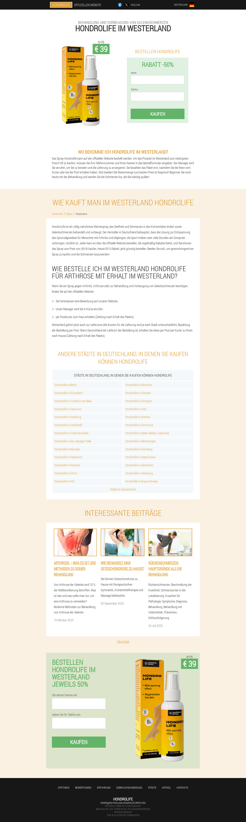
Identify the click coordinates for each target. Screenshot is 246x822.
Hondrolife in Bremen (137, 417)
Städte (152, 787)
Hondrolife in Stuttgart (138, 401)
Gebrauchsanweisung (129, 787)
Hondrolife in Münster (67, 449)
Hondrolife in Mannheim (139, 465)
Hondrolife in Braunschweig (141, 481)
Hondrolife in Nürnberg (138, 449)
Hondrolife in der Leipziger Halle (72, 441)
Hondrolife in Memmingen (140, 441)
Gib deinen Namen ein (64, 695)
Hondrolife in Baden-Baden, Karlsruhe (147, 433)
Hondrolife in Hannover (68, 409)
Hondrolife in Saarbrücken (140, 457)
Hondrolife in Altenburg (139, 473)
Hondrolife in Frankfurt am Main (73, 401)
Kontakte (182, 787)
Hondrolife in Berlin (65, 385)
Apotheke (63, 787)
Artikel (166, 787)
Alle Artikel (123, 642)
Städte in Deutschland (123, 489)
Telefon (134, 89)
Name (133, 72)
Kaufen (157, 114)
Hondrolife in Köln (135, 409)
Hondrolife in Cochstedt (68, 425)
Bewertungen (83, 787)
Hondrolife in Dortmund (139, 425)
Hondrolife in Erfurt (65, 473)
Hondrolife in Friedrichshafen (71, 433)
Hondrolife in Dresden (138, 393)
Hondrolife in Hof (64, 481)
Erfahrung (104, 787)
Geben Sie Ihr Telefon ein (66, 714)
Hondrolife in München (138, 385)
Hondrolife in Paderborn (68, 457)
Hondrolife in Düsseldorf (68, 393)
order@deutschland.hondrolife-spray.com (123, 802)
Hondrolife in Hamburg (67, 417)
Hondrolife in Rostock (67, 465)
